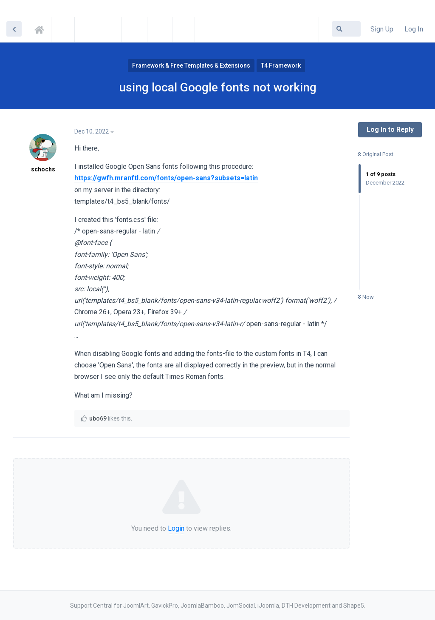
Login (176, 528)
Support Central (41, 28)
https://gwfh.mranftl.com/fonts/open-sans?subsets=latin (166, 178)
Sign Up (381, 29)
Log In (413, 29)
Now (366, 297)
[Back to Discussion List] (14, 29)
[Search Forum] (346, 29)
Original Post (375, 154)
